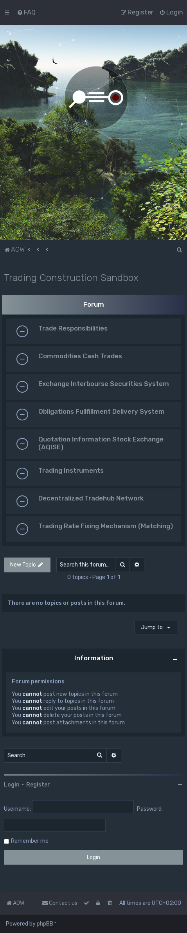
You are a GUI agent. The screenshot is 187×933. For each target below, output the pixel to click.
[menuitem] (26, 12)
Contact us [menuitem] (59, 903)
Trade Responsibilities (73, 328)
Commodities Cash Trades (80, 356)
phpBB (45, 923)
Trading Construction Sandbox (71, 277)
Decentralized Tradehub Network (91, 498)
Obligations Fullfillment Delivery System (101, 411)
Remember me (30, 841)
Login (12, 784)
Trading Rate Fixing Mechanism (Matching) (105, 526)
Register (38, 784)
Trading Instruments (71, 470)
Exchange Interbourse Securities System (103, 384)
